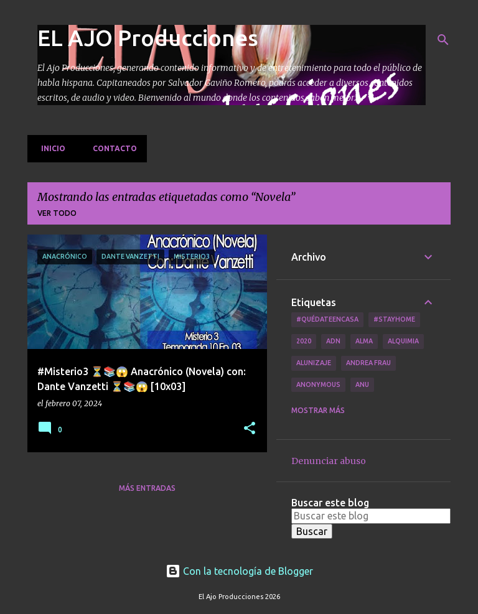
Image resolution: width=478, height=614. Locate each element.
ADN (333, 341)
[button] (249, 429)
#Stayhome (394, 319)
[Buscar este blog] (371, 515)
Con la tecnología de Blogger (239, 571)
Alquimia (403, 341)
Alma (364, 341)
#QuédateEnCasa (327, 319)
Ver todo (57, 213)
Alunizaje (313, 362)
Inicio (49, 148)
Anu (362, 384)
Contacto (111, 148)
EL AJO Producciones (147, 37)
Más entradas (147, 488)
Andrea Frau (368, 362)
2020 (303, 341)
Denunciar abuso (328, 461)
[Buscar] (443, 40)
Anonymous (318, 384)
